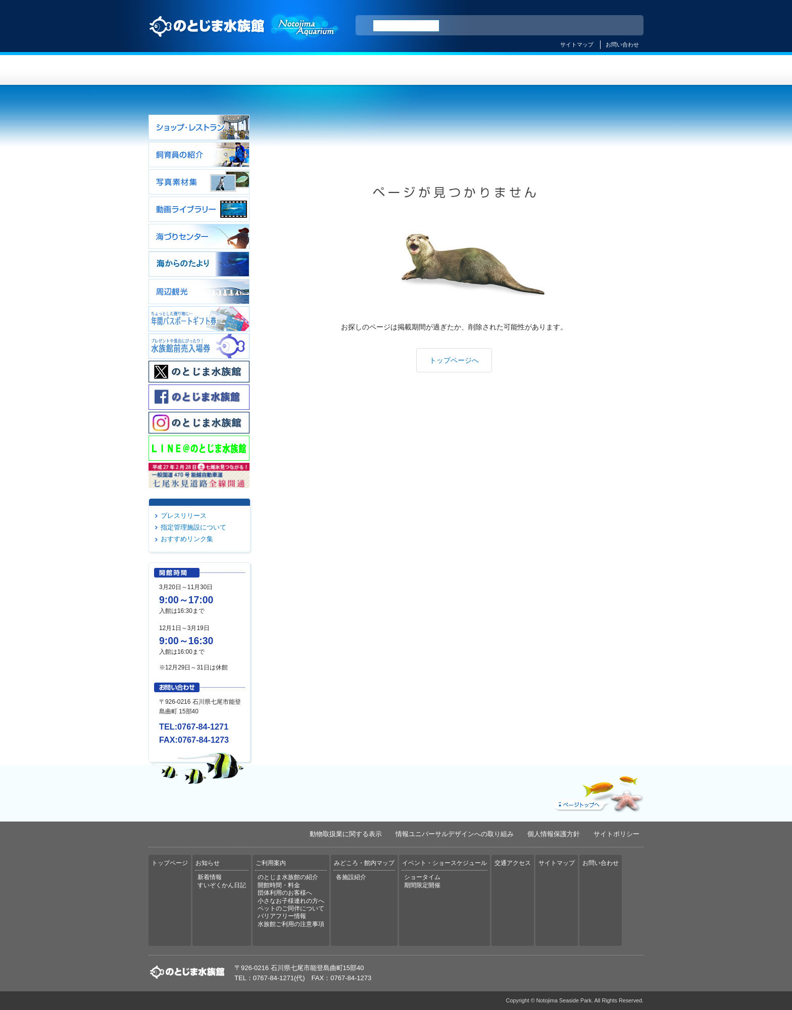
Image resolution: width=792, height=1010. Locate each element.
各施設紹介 (351, 877)
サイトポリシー (616, 834)
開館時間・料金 (279, 885)
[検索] (406, 26)
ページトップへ (597, 791)
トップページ (189, 70)
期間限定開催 (422, 885)
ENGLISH (547, 26)
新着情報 (209, 877)
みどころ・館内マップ (437, 70)
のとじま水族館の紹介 (288, 877)
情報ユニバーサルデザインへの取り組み (454, 834)
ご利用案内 (355, 70)
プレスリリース (184, 515)
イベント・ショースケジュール (519, 70)
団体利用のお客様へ (285, 892)
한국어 (624, 26)
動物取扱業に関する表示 (346, 834)
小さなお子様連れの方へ (291, 900)
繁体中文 (600, 26)
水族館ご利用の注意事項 (291, 924)
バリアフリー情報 (282, 916)
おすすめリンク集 (187, 539)
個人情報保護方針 (553, 834)
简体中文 (574, 26)
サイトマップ (576, 44)
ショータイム (422, 877)
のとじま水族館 (244, 36)
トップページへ (454, 360)
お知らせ (272, 70)
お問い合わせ (622, 44)
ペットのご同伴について (291, 908)
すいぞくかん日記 (221, 885)
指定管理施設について (193, 527)
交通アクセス (602, 70)
